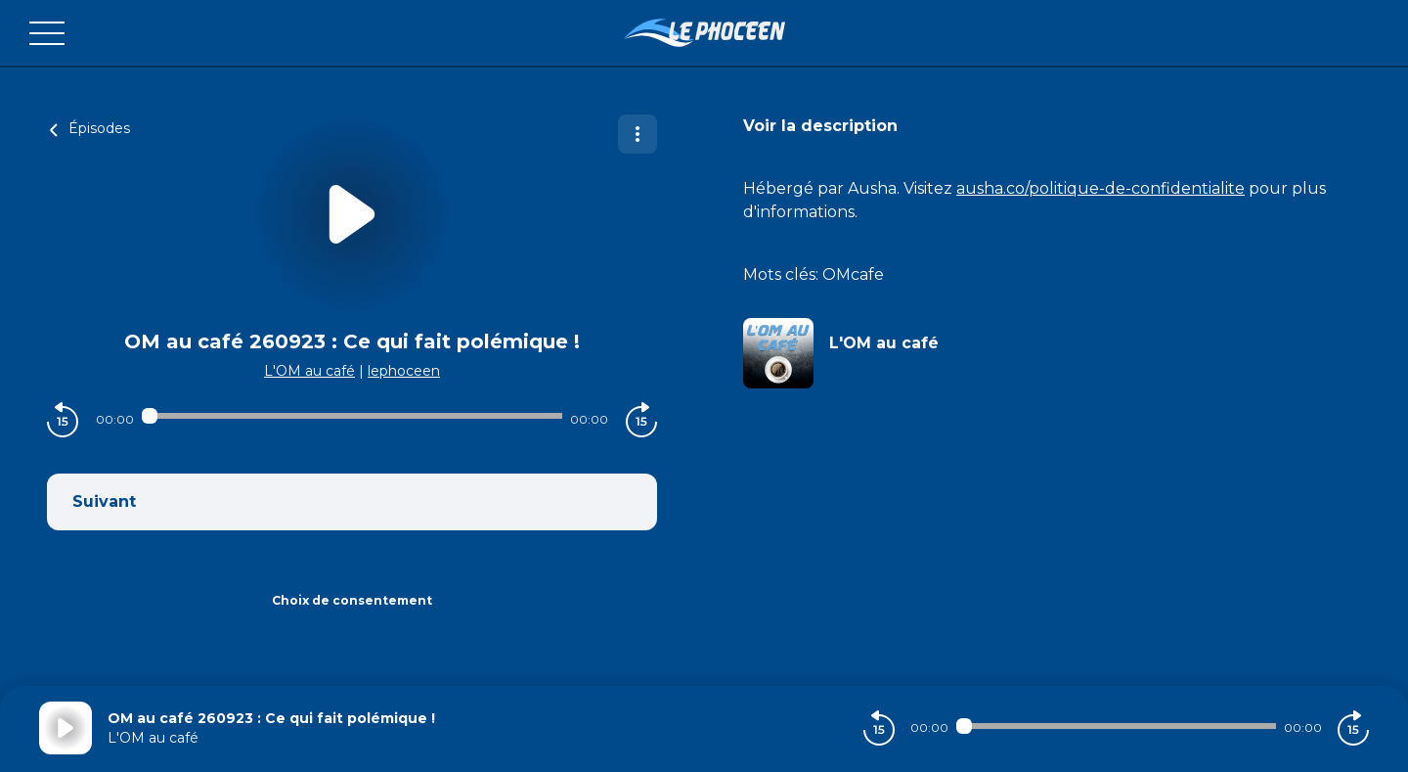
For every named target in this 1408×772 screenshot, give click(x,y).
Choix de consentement (352, 600)
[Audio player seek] (351, 415)
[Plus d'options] (637, 134)
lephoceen (404, 371)
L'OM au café (309, 371)
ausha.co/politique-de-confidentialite (1100, 188)
